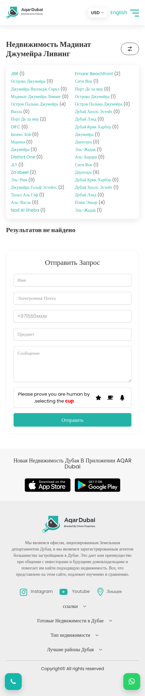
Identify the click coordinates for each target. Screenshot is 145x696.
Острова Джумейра (32, 81)
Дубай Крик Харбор (97, 127)
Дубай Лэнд (89, 119)
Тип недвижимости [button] (70, 635)
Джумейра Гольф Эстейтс (38, 187)
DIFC (19, 127)
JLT (17, 165)
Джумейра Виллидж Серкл (39, 89)
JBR (17, 74)
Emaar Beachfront (98, 74)
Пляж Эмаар (90, 202)
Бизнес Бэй (25, 134)
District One (27, 157)
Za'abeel (23, 172)
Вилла (20, 112)
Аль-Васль (25, 202)
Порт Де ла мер (28, 119)
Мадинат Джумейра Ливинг (40, 97)
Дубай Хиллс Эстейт (97, 112)
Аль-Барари (90, 157)
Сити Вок (87, 81)
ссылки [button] (70, 606)
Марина (22, 142)
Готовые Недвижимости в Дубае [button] (70, 620)
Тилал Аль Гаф (27, 195)
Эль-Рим (23, 180)
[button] (134, 13)
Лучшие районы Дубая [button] (70, 649)
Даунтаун (87, 142)
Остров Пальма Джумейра (38, 104)
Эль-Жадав (88, 149)
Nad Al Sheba (28, 210)
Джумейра (24, 149)
